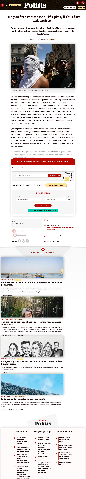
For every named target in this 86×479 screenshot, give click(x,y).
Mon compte (32, 423)
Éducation (17, 420)
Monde (16, 415)
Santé (15, 421)
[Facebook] (21, 473)
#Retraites (60, 420)
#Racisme (49, 241)
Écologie (3, 418)
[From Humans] (42, 473)
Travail (16, 416)
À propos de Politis (34, 421)
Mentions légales (18, 467)
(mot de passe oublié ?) (65, 196)
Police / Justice (18, 423)
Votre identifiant (20, 196)
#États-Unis (55, 241)
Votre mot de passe (50, 196)
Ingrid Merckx (33, 39)
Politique (3, 416)
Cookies (75, 467)
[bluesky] (26, 473)
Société (3, 420)
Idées (2, 421)
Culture (3, 423)
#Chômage (60, 421)
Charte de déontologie (31, 467)
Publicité (68, 467)
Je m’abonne (32, 418)
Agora (2, 415)
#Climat (59, 415)
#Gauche (59, 418)
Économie (16, 418)
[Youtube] (32, 473)
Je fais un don (32, 415)
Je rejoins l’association (34, 420)
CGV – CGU (43, 467)
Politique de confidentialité (56, 467)
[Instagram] (37, 473)
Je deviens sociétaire (34, 416)
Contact (9, 467)
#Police (59, 416)
